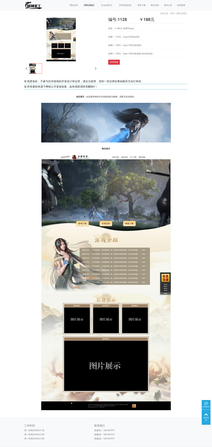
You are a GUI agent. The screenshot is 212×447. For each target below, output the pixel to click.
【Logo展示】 (106, 5)
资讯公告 (168, 5)
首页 (172, 13)
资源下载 (141, 5)
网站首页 (74, 5)
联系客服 (114, 62)
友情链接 (181, 5)
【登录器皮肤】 (125, 5)
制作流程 (155, 5)
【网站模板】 (89, 5)
